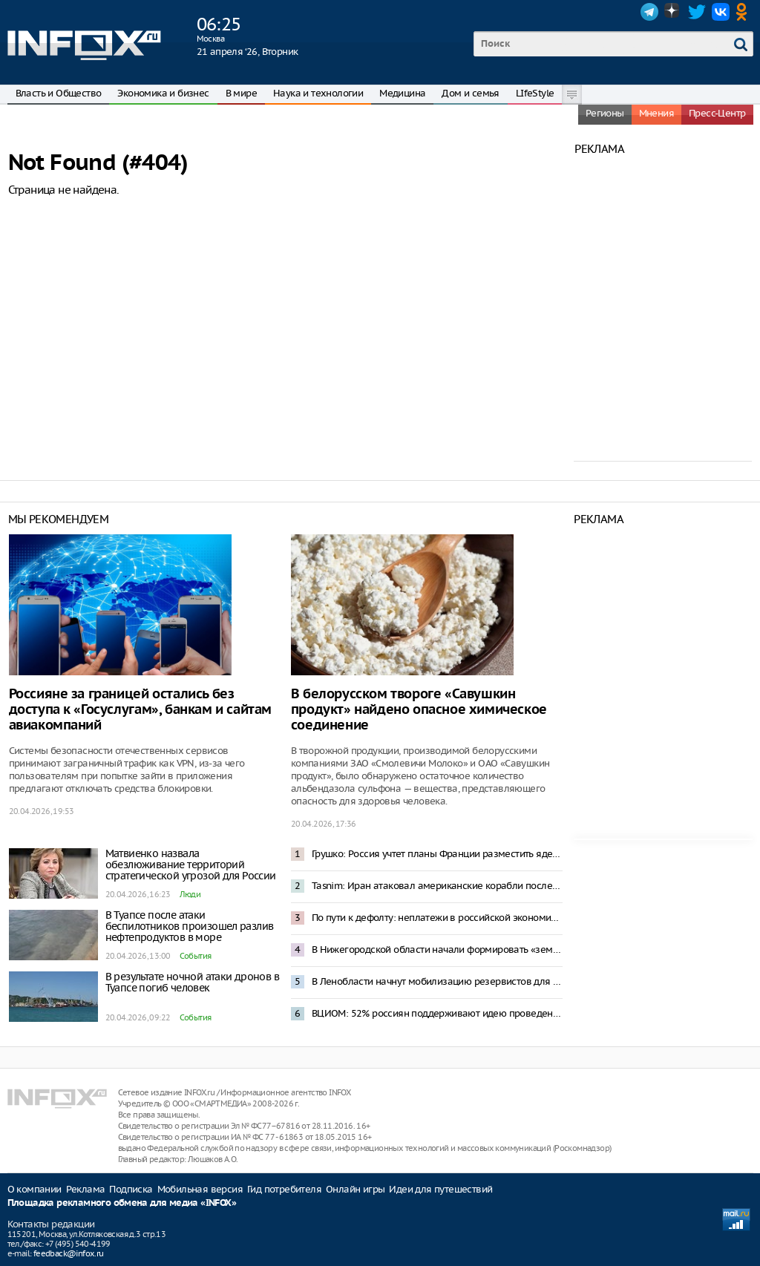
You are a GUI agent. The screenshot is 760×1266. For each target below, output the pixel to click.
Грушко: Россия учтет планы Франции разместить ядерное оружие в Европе (437, 853)
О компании (34, 1189)
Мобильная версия (200, 1189)
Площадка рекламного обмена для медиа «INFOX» (122, 1203)
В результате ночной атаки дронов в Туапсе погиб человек (192, 982)
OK (744, 12)
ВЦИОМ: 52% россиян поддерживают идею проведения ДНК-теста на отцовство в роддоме (437, 1013)
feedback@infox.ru (68, 1253)
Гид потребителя (284, 1189)
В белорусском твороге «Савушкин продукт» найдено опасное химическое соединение (419, 709)
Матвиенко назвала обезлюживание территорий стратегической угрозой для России (190, 864)
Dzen (673, 12)
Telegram (649, 12)
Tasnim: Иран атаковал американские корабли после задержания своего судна (437, 885)
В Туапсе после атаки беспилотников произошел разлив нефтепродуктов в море (189, 926)
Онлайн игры (355, 1189)
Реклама (85, 1189)
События (196, 956)
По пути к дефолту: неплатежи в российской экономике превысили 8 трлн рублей (437, 917)
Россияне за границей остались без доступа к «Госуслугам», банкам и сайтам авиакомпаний (140, 709)
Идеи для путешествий (440, 1189)
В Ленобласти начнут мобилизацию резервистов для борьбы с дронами (437, 981)
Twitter (697, 12)
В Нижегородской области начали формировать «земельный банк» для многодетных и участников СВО (437, 949)
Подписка (130, 1189)
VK (721, 12)
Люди (190, 894)
